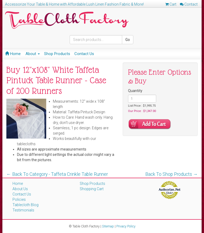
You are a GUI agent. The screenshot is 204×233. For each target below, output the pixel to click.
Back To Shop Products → (171, 174)
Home (13, 53)
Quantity (135, 91)
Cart (170, 4)
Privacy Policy (125, 226)
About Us (20, 189)
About (33, 53)
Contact (189, 4)
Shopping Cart (92, 189)
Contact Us (84, 53)
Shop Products (57, 53)
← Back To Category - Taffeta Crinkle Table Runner (57, 174)
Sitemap (108, 226)
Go (127, 40)
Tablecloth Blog (25, 205)
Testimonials (23, 210)
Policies (19, 199)
